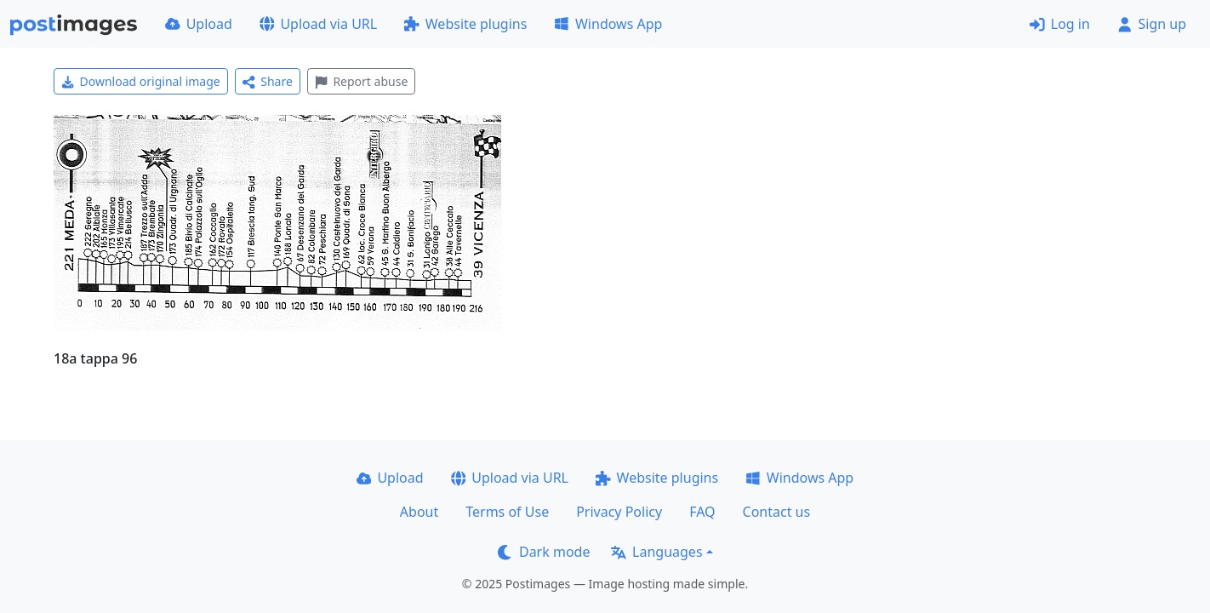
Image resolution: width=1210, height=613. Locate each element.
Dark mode (544, 551)
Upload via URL (318, 23)
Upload (198, 23)
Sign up (1151, 23)
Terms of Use (507, 511)
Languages (656, 551)
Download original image (140, 81)
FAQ (702, 511)
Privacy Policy (619, 511)
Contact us (777, 511)
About (419, 511)
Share (268, 81)
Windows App (608, 23)
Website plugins (465, 23)
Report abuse (361, 81)
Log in (1060, 23)
